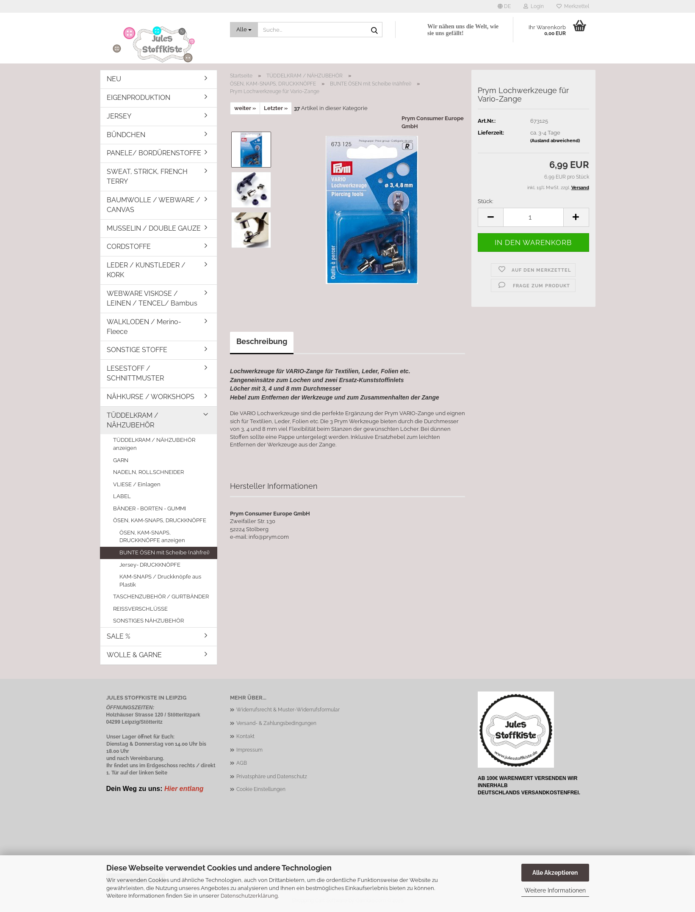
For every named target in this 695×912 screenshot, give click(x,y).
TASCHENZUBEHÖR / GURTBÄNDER (161, 596)
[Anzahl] (533, 217)
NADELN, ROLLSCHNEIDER (148, 472)
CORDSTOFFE (129, 246)
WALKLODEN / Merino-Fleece (144, 327)
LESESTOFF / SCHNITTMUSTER (135, 373)
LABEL (122, 496)
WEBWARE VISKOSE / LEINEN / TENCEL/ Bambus (152, 298)
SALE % (118, 636)
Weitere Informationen (555, 890)
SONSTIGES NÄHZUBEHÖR (148, 620)
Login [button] (533, 6)
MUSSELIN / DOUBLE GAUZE (154, 228)
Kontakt (245, 736)
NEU (114, 79)
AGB (241, 763)
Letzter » (276, 108)
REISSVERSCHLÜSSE (140, 609)
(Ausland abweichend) (555, 140)
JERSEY (119, 116)
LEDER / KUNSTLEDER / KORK (146, 270)
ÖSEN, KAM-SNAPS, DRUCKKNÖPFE (159, 520)
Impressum (249, 750)
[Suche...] (244, 29)
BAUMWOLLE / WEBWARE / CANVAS (153, 205)
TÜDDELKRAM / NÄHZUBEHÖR (132, 420)
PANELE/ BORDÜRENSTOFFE (154, 153)
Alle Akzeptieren (555, 872)
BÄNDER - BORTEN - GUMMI (149, 508)
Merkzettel (573, 6)
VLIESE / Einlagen (137, 484)
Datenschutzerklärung (249, 896)
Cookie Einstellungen (260, 789)
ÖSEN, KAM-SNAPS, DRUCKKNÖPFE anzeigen (152, 536)
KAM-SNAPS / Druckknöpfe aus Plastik (160, 580)
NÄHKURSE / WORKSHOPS (150, 397)
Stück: (485, 201)
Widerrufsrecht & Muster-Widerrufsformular (288, 710)
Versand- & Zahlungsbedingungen (276, 723)
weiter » (245, 108)
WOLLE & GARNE (134, 655)
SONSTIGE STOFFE (137, 350)
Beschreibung (261, 341)
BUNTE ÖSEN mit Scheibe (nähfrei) (164, 552)
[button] (504, 6)
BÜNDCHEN (126, 135)
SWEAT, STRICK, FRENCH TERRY (147, 176)
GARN (120, 460)
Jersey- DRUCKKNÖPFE (149, 565)
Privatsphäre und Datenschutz (271, 777)
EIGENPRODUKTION (138, 98)
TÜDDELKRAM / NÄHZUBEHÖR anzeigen (154, 444)
